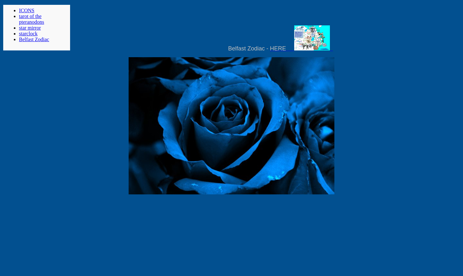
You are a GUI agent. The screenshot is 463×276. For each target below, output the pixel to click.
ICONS (26, 10)
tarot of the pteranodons (31, 19)
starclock (28, 33)
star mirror (30, 28)
